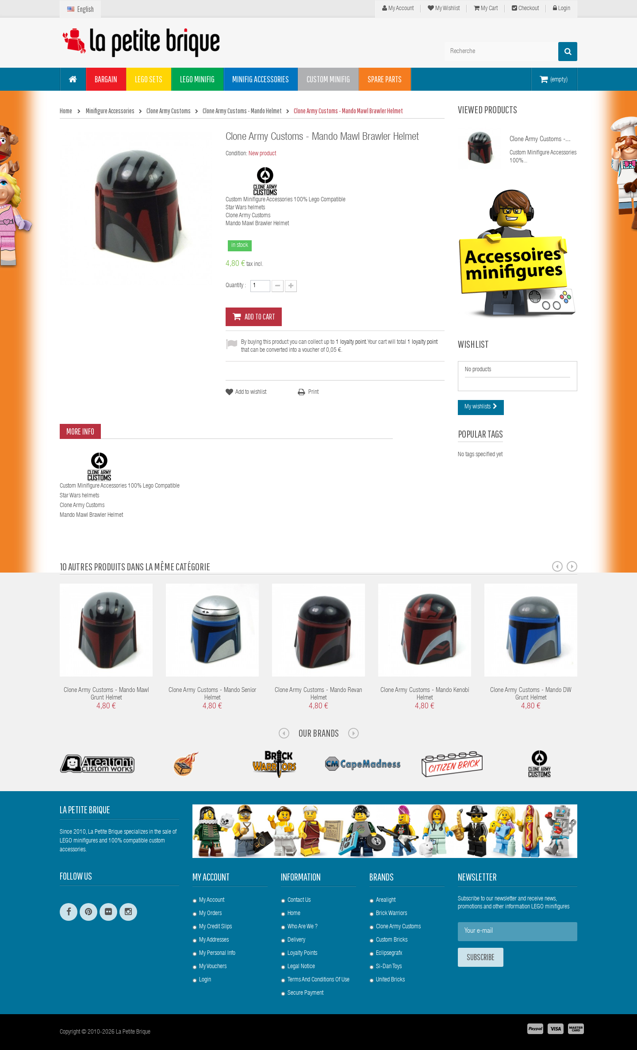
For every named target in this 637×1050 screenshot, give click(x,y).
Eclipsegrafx (389, 953)
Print (313, 392)
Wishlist (473, 344)
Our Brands (319, 733)
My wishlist (444, 8)
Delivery (296, 940)
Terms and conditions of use (318, 980)
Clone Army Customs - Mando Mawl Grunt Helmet (106, 694)
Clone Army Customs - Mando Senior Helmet (212, 694)
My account (211, 877)
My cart (486, 8)
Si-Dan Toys (389, 967)
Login (561, 8)
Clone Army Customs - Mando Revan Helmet (318, 694)
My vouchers (212, 967)
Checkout (525, 8)
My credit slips (215, 927)
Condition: (236, 154)
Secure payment (305, 993)
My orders (210, 914)
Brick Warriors (391, 914)
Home (294, 914)
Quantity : (236, 286)
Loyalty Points (302, 953)
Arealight (385, 900)
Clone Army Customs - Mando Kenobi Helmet (424, 694)
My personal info (217, 953)
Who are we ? (303, 927)
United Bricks (390, 980)
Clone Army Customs (398, 927)
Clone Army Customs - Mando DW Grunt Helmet (531, 694)
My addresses (214, 940)
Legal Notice (301, 967)
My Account (398, 8)
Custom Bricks (391, 940)
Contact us (299, 900)
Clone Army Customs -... (540, 139)
